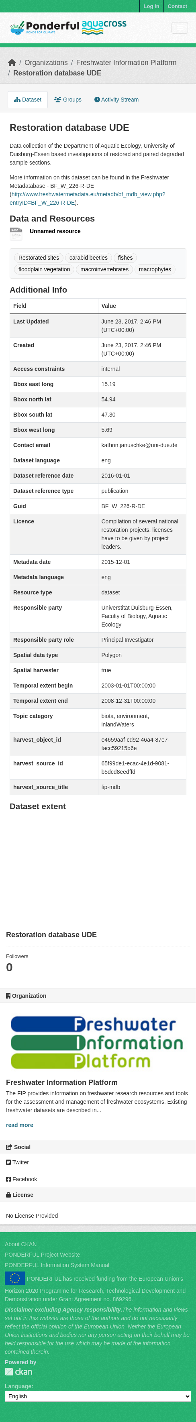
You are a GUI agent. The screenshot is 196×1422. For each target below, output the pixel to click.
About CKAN (21, 1244)
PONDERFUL (18, 1371)
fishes (125, 257)
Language (18, 1386)
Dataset (27, 99)
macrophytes (155, 269)
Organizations (46, 63)
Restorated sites (38, 257)
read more (19, 1125)
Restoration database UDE (57, 73)
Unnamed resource (55, 231)
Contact (177, 6)
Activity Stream (116, 99)
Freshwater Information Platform (126, 63)
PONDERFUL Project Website (42, 1254)
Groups (68, 99)
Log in (151, 6)
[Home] (12, 63)
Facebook (21, 1179)
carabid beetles (88, 257)
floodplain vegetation (44, 269)
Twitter (17, 1162)
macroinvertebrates (104, 269)
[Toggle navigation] (180, 28)
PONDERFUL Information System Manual (57, 1265)
